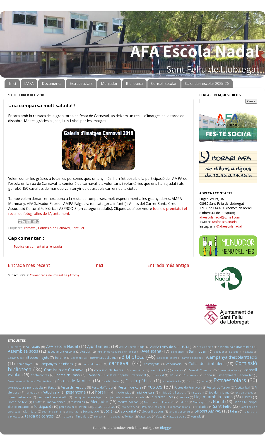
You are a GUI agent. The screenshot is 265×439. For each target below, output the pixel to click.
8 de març (14, 347)
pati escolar (66, 406)
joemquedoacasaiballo (52, 397)
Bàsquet (234, 351)
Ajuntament (98, 346)
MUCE (184, 402)
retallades (201, 407)
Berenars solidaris (103, 358)
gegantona (76, 392)
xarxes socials (176, 416)
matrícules (78, 402)
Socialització (90, 411)
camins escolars (192, 357)
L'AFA (29, 83)
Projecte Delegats (153, 406)
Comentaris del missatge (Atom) (54, 275)
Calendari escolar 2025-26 (207, 83)
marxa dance (56, 402)
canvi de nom (92, 364)
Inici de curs (145, 392)
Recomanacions (179, 406)
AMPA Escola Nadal (132, 347)
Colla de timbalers (206, 363)
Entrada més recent (29, 265)
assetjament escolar (61, 351)
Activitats (33, 346)
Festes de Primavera (188, 387)
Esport (191, 381)
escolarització (172, 381)
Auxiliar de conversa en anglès (117, 351)
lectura (184, 397)
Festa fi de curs (129, 387)
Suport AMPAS (208, 411)
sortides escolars (179, 411)
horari (100, 392)
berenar (60, 358)
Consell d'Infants (228, 370)
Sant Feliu (79, 228)
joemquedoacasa (19, 397)
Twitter (129, 416)
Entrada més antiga (168, 265)
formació (31, 392)
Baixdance (177, 351)
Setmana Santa (51, 411)
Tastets (67, 416)
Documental (191, 375)
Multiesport (200, 402)
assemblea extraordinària (235, 347)
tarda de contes (39, 416)
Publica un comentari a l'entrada (38, 246)
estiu (205, 381)
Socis (108, 411)
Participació (42, 406)
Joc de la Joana (219, 392)
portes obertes (103, 406)
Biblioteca (134, 83)
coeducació (174, 364)
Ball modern (198, 351)
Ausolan (86, 351)
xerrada (196, 416)
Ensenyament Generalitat (235, 375)
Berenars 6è (79, 357)
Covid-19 (93, 375)
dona (208, 375)
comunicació (158, 370)
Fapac (52, 387)
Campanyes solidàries (56, 364)
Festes (154, 386)
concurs (177, 370)
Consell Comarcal (200, 370)
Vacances (144, 416)
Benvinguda (15, 357)
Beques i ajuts (38, 357)
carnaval (30, 228)
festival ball (242, 387)
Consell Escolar (164, 83)
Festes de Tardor (218, 387)
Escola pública (138, 380)
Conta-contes (40, 375)
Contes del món (67, 375)
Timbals (99, 416)
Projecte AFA (129, 406)
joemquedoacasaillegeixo (89, 397)
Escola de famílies (74, 380)
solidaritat (128, 411)
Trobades (114, 416)
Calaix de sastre (167, 357)
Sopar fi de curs (153, 411)
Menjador (109, 83)
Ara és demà (205, 347)
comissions (137, 370)
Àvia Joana (151, 351)
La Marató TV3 (161, 397)
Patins (83, 407)
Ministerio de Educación (159, 402)
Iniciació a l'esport (173, 392)
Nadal (218, 401)
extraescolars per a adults (25, 387)
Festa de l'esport (73, 387)
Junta (141, 397)
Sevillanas (71, 411)
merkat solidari (128, 402)
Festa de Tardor (102, 387)
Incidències (123, 392)
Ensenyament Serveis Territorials (29, 381)
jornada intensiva (121, 397)
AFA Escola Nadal (62, 346)
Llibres (247, 397)
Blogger (166, 427)
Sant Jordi (30, 411)
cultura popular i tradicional (126, 375)
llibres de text (17, 402)
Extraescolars (81, 83)
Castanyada (151, 364)
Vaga (159, 416)
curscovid (158, 375)
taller (233, 411)
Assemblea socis (23, 351)
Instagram (197, 392)
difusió (173, 375)
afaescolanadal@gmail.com (219, 217)
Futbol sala (50, 392)
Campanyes (25, 364)
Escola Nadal (110, 381)
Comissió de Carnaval (54, 228)
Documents (51, 83)
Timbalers (82, 416)
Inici (12, 83)
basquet (219, 351)
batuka (249, 351)
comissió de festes (108, 370)
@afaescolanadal (224, 222)
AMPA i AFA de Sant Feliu (169, 346)
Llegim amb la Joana (213, 396)
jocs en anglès (244, 392)
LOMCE (37, 402)
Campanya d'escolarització (232, 357)
